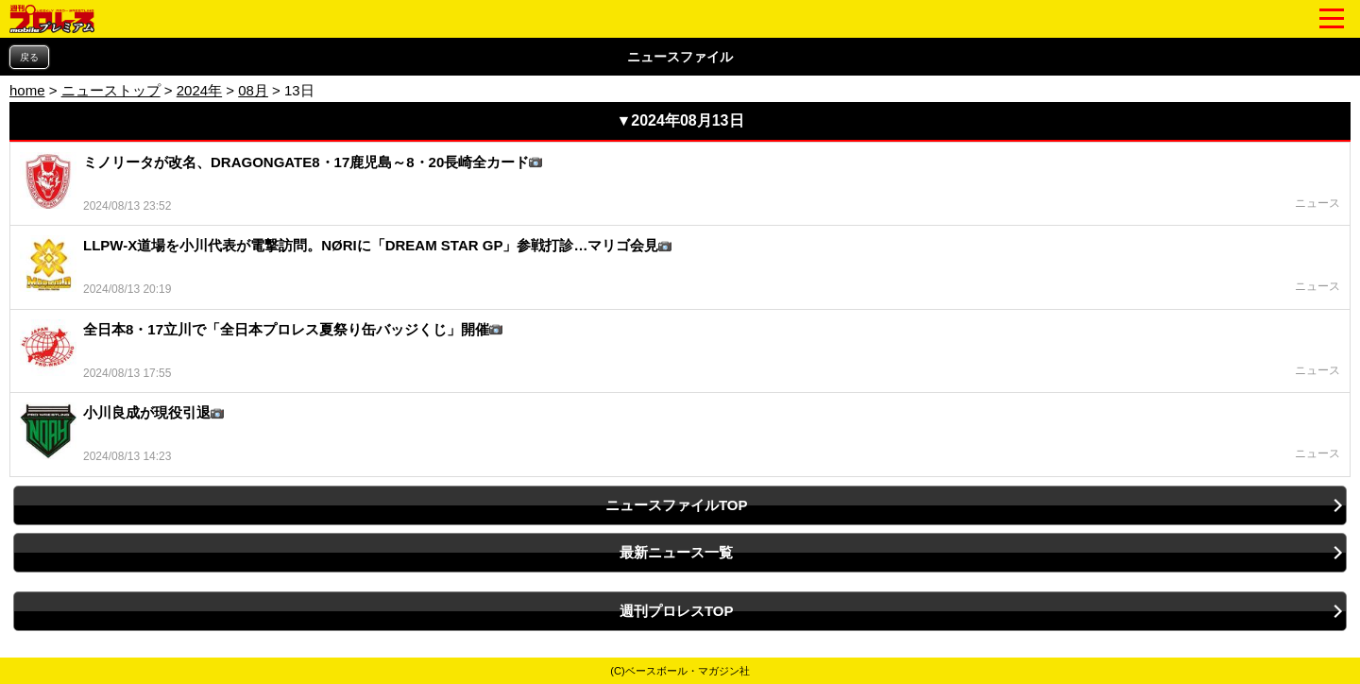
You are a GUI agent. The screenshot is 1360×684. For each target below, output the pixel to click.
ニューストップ (111, 90)
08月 (253, 90)
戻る (29, 57)
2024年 (199, 90)
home (27, 90)
